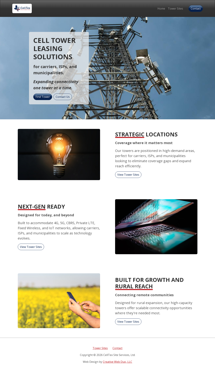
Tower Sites (175, 8)
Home (161, 8)
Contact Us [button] (63, 97)
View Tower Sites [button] (128, 175)
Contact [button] (196, 8)
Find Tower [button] (43, 97)
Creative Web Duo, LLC (117, 362)
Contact (117, 348)
